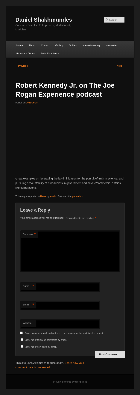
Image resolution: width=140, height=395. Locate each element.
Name (28, 286)
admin (53, 196)
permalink (77, 196)
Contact (45, 45)
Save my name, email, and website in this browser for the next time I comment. (64, 333)
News (43, 196)
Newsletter (111, 45)
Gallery (59, 45)
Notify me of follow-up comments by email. (46, 340)
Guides (73, 45)
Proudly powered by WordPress (70, 382)
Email (28, 305)
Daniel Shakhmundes (43, 20)
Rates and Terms (25, 53)
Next (120, 66)
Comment (29, 234)
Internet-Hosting (91, 45)
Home (19, 45)
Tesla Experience (50, 53)
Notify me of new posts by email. (41, 347)
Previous (21, 66)
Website (27, 323)
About (32, 45)
